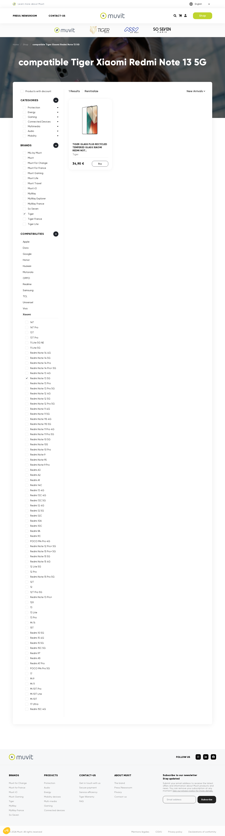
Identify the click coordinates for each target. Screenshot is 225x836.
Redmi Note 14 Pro (40, 362)
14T (31, 321)
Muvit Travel (34, 182)
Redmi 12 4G (37, 505)
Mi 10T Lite (35, 693)
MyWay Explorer (36, 198)
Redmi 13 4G (37, 489)
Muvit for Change (18, 781)
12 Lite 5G (35, 566)
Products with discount (38, 90)
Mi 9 (32, 678)
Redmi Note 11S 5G (40, 423)
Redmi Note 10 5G (40, 438)
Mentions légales (140, 829)
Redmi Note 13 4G (40, 372)
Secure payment (88, 785)
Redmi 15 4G (36, 637)
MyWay (31, 193)
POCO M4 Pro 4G (40, 540)
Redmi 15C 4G (37, 708)
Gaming (31, 116)
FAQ (81, 799)
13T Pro (34, 336)
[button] (6, 830)
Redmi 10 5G (36, 632)
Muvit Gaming (35, 172)
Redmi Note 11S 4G (40, 418)
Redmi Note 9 (37, 454)
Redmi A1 (34, 479)
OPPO (25, 277)
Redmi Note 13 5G (40, 377)
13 (31, 606)
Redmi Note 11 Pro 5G (41, 433)
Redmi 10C (35, 525)
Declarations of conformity (202, 829)
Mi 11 (32, 683)
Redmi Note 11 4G (39, 408)
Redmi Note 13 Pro (40, 382)
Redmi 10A (35, 520)
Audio (30, 130)
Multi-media (50, 799)
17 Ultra (34, 703)
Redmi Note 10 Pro (40, 448)
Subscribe (206, 797)
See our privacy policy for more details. (192, 788)
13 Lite (33, 611)
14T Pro (34, 326)
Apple (25, 241)
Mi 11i (32, 622)
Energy (31, 111)
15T (31, 627)
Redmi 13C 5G (37, 499)
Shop (202, 15)
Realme (26, 283)
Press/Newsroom (25, 15)
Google (26, 253)
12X (31, 601)
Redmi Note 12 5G (40, 398)
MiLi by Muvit (34, 152)
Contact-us (57, 15)
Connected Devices (38, 121)
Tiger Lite (32, 223)
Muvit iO (31, 187)
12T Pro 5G (36, 591)
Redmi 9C (35, 535)
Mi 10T (33, 698)
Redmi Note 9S (38, 459)
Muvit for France (17, 785)
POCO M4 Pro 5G (39, 667)
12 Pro (33, 571)
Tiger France (34, 218)
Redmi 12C (35, 515)
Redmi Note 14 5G (40, 357)
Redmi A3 (35, 469)
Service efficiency (88, 790)
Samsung (27, 289)
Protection (33, 107)
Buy (100, 163)
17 (31, 672)
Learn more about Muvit (28, 4)
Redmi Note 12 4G (40, 393)
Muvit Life (32, 177)
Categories (29, 99)
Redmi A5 (35, 657)
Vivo (24, 307)
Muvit (30, 157)
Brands (25, 144)
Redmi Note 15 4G (40, 560)
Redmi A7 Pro (37, 662)
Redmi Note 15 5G (40, 555)
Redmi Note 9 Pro (39, 464)
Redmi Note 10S (38, 443)
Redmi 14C (35, 484)
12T (31, 581)
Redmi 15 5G (36, 642)
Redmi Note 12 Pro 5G (42, 403)
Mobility (31, 135)
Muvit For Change (37, 162)
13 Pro (33, 616)
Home (16, 44)
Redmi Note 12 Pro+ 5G (42, 545)
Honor (25, 259)
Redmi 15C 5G (37, 647)
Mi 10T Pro (35, 688)
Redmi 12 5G (36, 510)
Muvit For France (36, 167)
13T (31, 331)
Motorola (27, 271)
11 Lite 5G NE (36, 342)
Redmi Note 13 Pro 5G (42, 387)
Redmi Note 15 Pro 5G (42, 576)
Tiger (30, 213)
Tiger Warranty (86, 794)
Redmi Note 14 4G (40, 352)
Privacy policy (175, 829)
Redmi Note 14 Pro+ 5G (42, 367)
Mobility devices (52, 794)
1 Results (74, 91)
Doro (25, 247)
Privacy (118, 790)
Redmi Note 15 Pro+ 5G (42, 550)
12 (31, 586)
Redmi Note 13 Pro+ (40, 596)
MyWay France (35, 203)
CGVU (158, 829)
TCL (24, 295)
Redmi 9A (35, 530)
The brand (119, 781)
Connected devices (54, 808)
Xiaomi (26, 313)
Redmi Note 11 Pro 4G (42, 428)
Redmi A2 (35, 474)
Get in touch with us (89, 781)
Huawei (26, 265)
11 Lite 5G (35, 347)
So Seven (32, 208)
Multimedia (33, 125)
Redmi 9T (35, 652)
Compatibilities (31, 233)
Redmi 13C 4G (37, 494)
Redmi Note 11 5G (39, 413)
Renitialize (91, 91)
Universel (27, 301)
